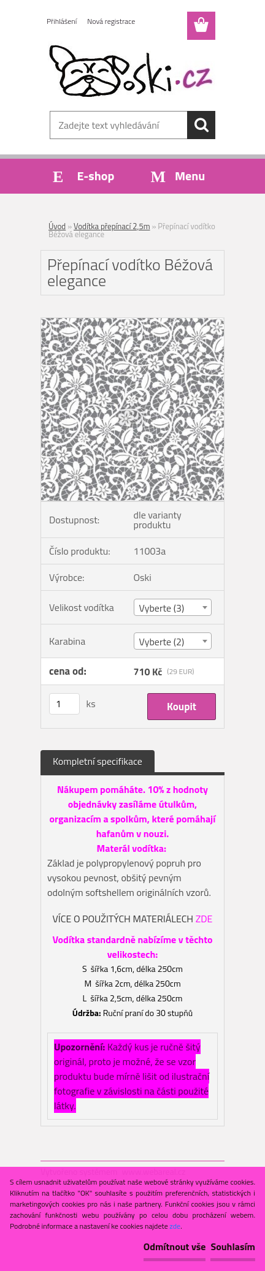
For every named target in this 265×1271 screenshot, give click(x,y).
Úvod (57, 226)
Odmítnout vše (175, 1246)
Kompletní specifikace (97, 761)
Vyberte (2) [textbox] (162, 641)
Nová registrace (111, 21)
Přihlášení (62, 21)
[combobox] (173, 607)
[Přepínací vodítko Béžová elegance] (132, 323)
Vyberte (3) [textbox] (162, 608)
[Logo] (132, 71)
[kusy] (64, 704)
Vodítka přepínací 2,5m (112, 226)
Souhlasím (232, 1246)
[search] (201, 125)
